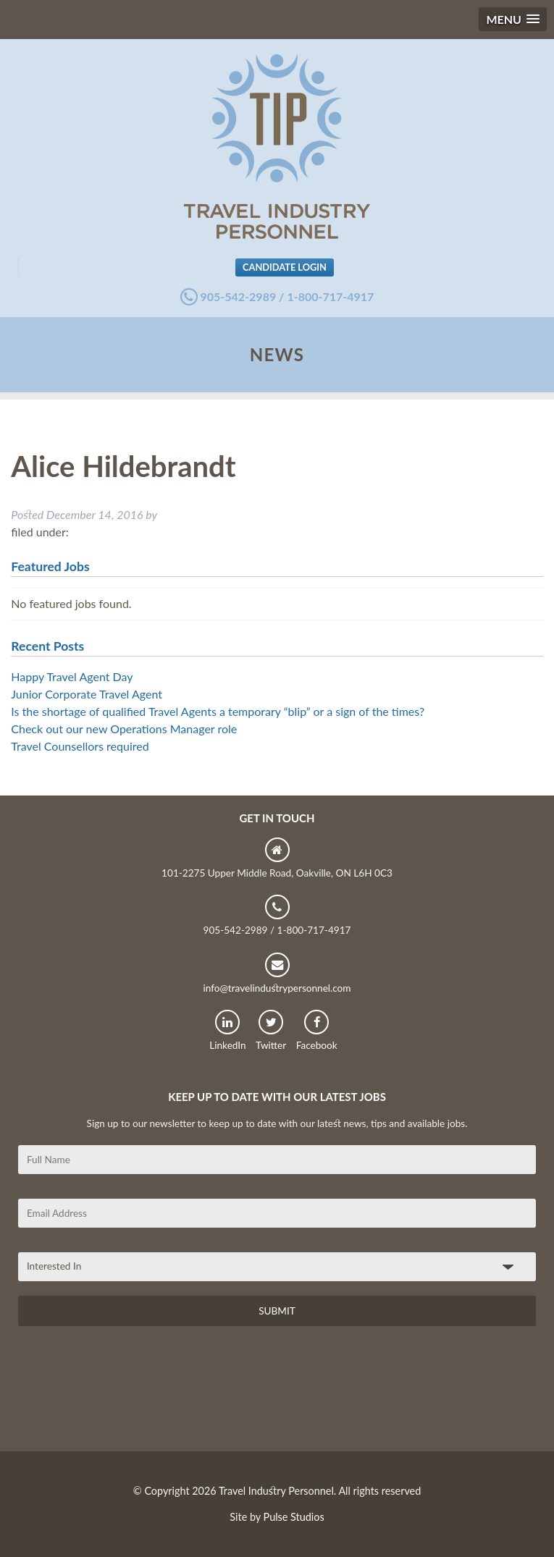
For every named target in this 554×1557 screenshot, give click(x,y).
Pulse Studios (294, 1517)
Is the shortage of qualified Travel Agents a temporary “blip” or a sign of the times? (217, 711)
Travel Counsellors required (79, 746)
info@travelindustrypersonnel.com (277, 973)
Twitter (271, 1030)
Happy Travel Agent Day (72, 676)
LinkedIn (227, 1030)
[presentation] (128, 1394)
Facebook (316, 1030)
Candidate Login (285, 267)
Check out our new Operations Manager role (124, 728)
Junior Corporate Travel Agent (86, 694)
